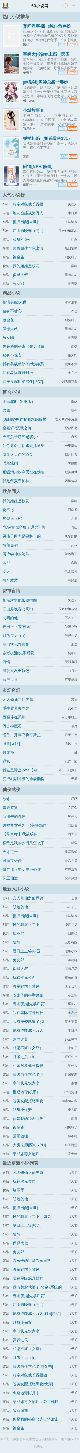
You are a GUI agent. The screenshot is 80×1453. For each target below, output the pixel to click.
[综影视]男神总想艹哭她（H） (45, 84)
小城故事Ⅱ (33, 110)
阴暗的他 (10, 618)
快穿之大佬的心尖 (18, 454)
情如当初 (10, 545)
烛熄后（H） (13, 518)
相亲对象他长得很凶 (20, 600)
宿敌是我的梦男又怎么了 (24, 843)
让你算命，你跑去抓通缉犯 (24, 449)
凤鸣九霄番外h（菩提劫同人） (25, 829)
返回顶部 (73, 1012)
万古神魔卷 (12, 726)
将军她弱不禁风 (26, 986)
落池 (6, 562)
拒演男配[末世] (25, 222)
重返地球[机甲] (25, 1092)
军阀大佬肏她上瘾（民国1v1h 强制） (46, 56)
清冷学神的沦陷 (16, 554)
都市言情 (11, 590)
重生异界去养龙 (16, 708)
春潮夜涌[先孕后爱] (19, 653)
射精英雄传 (12, 861)
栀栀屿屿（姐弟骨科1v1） (47, 138)
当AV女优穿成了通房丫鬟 (24, 527)
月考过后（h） (15, 635)
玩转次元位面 (24, 977)
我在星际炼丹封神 (18, 373)
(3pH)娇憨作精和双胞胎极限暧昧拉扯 (24, 423)
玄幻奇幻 (11, 690)
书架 (5, 6)
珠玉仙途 (10, 878)
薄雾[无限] (11, 743)
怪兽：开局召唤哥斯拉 (22, 735)
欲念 (6, 799)
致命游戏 (20, 1410)
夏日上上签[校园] (17, 627)
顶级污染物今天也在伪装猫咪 (24, 476)
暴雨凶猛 (20, 1136)
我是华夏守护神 (16, 481)
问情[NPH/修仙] (38, 166)
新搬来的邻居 (14, 816)
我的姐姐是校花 (26, 266)
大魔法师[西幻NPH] (29, 1145)
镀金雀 (18, 257)
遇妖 (6, 761)
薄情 (6, 662)
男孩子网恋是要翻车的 (22, 536)
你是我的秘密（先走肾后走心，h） (24, 350)
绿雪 (6, 410)
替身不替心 (22, 240)
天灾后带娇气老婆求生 (22, 437)
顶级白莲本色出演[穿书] (33, 1366)
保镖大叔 (20, 275)
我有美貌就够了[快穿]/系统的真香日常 (23, 368)
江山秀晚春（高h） (29, 231)
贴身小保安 (12, 355)
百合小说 (11, 392)
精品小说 (11, 292)
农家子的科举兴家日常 (32, 1261)
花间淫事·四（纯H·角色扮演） (47, 28)
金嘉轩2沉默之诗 (17, 428)
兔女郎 (18, 283)
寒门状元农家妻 (16, 644)
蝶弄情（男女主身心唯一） (22, 873)
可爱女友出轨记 (16, 671)
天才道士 (10, 852)
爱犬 (6, 571)
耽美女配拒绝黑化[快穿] (23, 381)
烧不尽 (8, 510)
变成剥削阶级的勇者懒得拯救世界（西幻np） (24, 783)
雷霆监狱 (10, 808)
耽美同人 (11, 491)
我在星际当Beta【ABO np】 (22, 774)
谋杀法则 (10, 463)
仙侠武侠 (11, 789)
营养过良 (10, 680)
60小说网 (40, 5)
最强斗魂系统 (14, 717)
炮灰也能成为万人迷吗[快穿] (37, 1313)
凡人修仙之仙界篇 (18, 699)
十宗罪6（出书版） (19, 402)
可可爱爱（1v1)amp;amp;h (18, 584)
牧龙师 (8, 752)
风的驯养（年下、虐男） (34, 1216)
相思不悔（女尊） (28, 1048)
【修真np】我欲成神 (20, 834)
